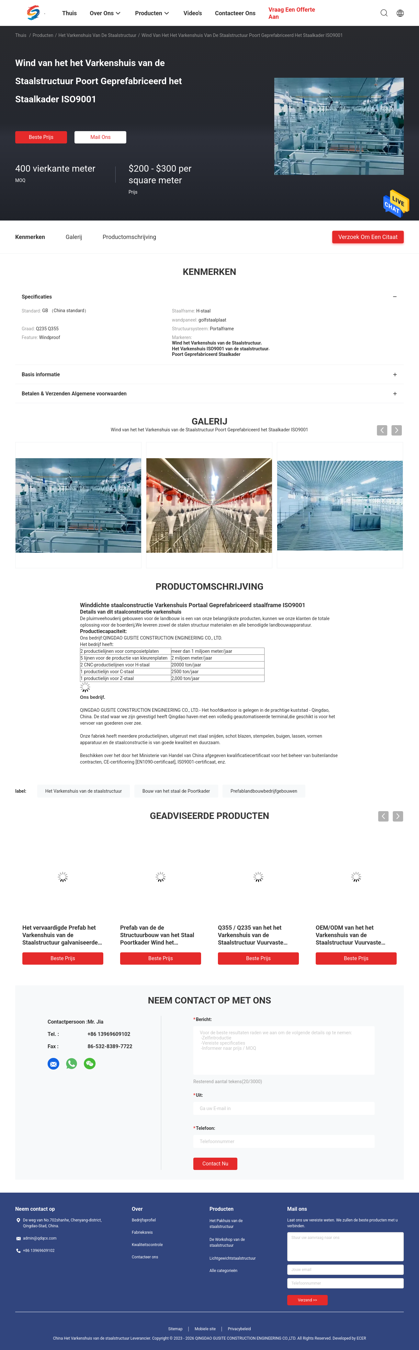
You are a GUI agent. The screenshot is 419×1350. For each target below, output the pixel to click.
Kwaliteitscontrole (147, 1244)
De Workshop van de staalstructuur (227, 1242)
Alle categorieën (223, 1270)
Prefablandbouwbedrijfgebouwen (264, 791)
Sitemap (175, 1329)
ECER (361, 1338)
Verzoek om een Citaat (368, 236)
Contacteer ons (145, 1257)
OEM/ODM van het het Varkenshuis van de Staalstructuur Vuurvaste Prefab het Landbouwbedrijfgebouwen (351, 942)
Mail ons (100, 137)
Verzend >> (307, 1300)
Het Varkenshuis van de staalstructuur (98, 35)
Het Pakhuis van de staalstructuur (226, 1224)
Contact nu (215, 1164)
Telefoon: (205, 1128)
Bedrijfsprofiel (144, 1220)
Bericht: (204, 1019)
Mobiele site (205, 1329)
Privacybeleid (239, 1329)
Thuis (20, 35)
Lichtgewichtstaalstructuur (232, 1258)
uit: (199, 1095)
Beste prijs (41, 137)
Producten (43, 35)
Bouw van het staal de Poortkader (176, 791)
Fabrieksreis (142, 1232)
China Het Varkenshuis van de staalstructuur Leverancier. (102, 1338)
